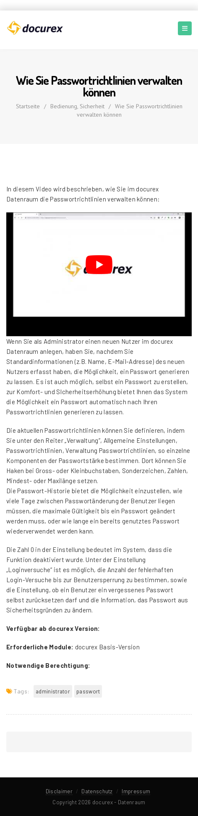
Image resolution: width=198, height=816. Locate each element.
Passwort (88, 691)
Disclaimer (59, 791)
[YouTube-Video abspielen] (99, 264)
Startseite (28, 106)
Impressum (136, 791)
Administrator (53, 691)
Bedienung (63, 106)
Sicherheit (92, 106)
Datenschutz (96, 791)
